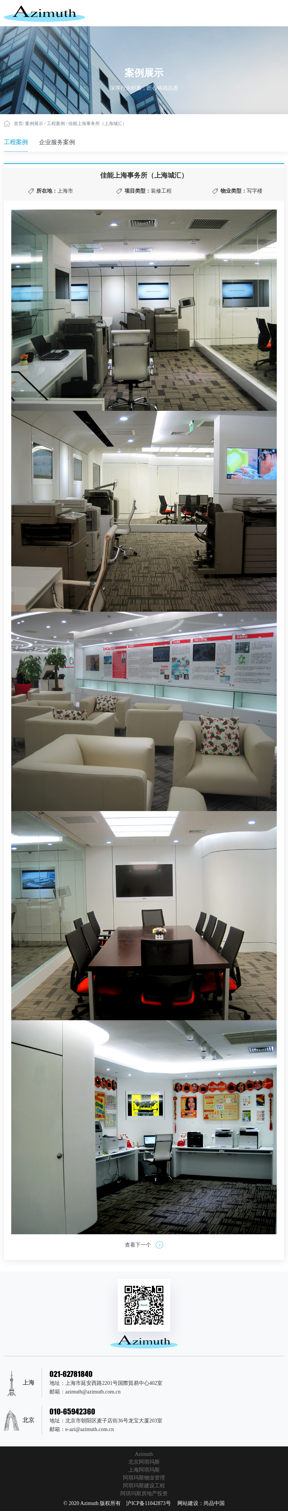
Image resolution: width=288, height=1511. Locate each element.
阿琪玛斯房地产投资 (144, 1493)
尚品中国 (214, 1503)
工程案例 (56, 123)
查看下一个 (144, 1245)
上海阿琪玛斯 (144, 1470)
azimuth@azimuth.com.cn (92, 1392)
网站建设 (187, 1503)
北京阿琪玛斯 (144, 1462)
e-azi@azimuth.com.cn (89, 1429)
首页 (18, 123)
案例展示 (34, 123)
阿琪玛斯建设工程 (144, 1485)
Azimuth (144, 1454)
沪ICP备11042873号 (148, 1503)
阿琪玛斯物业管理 (144, 1478)
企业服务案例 (57, 142)
